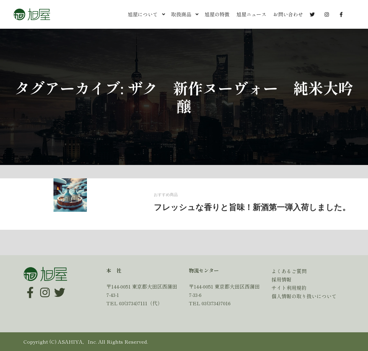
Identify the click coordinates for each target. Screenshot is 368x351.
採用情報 (281, 279)
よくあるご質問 (288, 271)
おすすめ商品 (166, 195)
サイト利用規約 (288, 287)
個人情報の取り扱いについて (304, 296)
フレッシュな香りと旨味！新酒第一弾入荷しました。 (252, 207)
